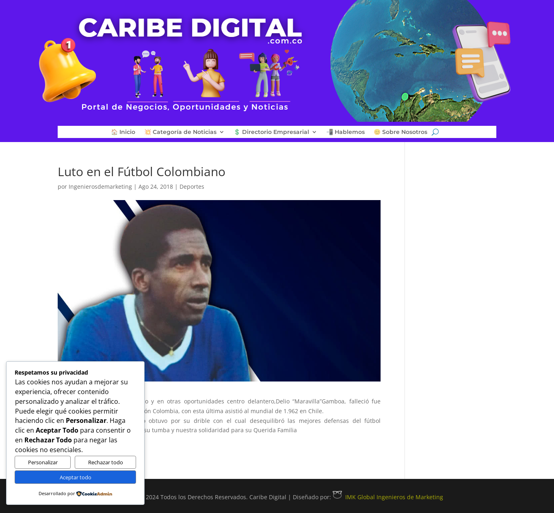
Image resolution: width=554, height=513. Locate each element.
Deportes (192, 186)
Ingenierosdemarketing (100, 186)
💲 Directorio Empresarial (271, 132)
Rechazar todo (105, 462)
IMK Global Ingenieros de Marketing (388, 497)
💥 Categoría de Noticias (180, 132)
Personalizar (43, 462)
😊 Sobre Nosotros (400, 132)
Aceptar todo (75, 477)
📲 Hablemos (345, 132)
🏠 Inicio (123, 132)
